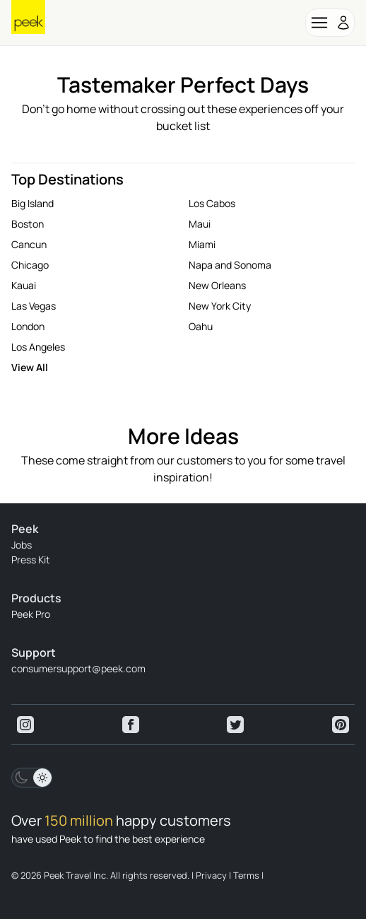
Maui (200, 223)
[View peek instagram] (25, 724)
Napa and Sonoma (230, 264)
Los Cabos (212, 203)
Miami (202, 244)
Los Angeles (38, 346)
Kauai (23, 285)
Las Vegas (33, 305)
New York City (220, 305)
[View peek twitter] (235, 724)
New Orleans (217, 285)
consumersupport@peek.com (78, 668)
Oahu (201, 326)
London (28, 326)
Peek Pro (30, 614)
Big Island (32, 203)
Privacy (211, 875)
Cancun (29, 244)
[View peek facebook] (130, 724)
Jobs (21, 544)
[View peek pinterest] (340, 724)
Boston (27, 223)
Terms (246, 875)
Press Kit (30, 559)
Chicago (30, 264)
